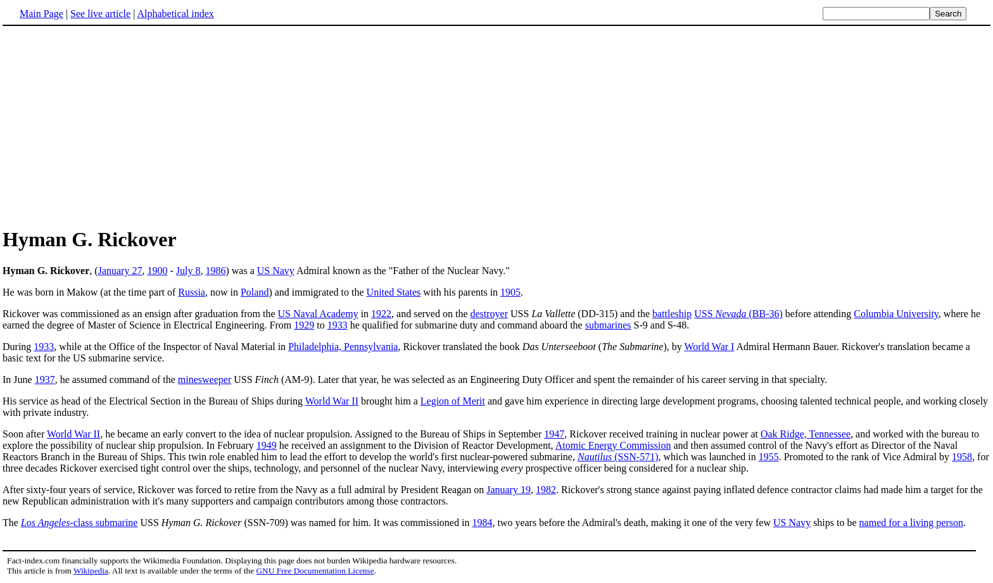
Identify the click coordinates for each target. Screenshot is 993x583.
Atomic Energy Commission (613, 445)
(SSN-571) (618, 456)
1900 (157, 270)
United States (394, 292)
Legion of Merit (453, 401)
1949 (266, 445)
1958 (962, 456)
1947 (554, 434)
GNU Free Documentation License (315, 570)
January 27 (120, 270)
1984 (482, 522)
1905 (510, 292)
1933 (337, 325)
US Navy (275, 270)
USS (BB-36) (738, 313)
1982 (546, 489)
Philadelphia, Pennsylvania (343, 346)
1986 (215, 270)
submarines (608, 325)
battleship (672, 313)
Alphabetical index (175, 13)
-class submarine (79, 522)
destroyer (489, 313)
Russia (191, 292)
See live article (100, 13)
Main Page (41, 13)
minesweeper (204, 379)
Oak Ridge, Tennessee (806, 434)
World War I (710, 346)
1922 (381, 313)
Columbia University (896, 313)
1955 (769, 456)
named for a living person (911, 522)
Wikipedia (90, 570)
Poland (255, 292)
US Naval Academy (318, 313)
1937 (45, 379)
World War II (331, 401)
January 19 (508, 489)
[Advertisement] (496, 126)
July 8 (188, 270)
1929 (304, 325)
